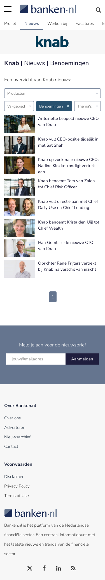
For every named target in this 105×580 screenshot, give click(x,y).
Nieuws (31, 23)
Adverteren (14, 427)
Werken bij (57, 23)
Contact (11, 446)
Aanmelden (82, 359)
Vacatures (85, 23)
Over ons (12, 418)
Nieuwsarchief (17, 437)
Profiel (10, 23)
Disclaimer (14, 476)
